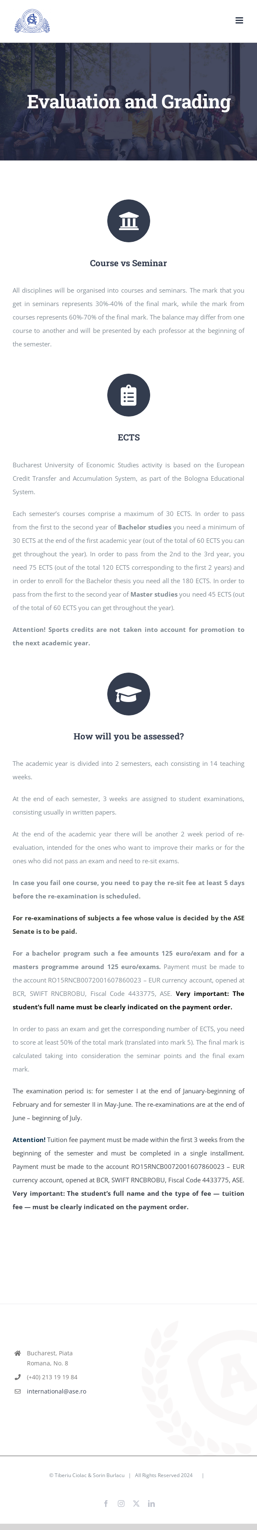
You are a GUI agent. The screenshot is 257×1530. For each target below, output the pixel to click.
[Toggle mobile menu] (240, 20)
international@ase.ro (54, 1385)
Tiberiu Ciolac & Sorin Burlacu (90, 1468)
